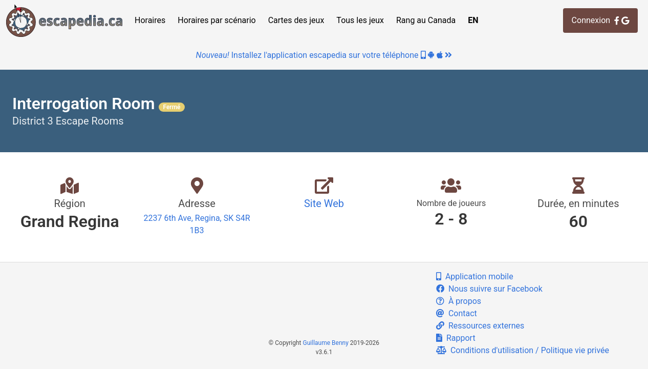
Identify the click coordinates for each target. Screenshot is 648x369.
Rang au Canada (426, 20)
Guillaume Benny (326, 342)
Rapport (456, 338)
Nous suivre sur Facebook (489, 289)
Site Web (324, 203)
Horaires (150, 20)
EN (473, 20)
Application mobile (474, 276)
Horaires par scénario (216, 20)
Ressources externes (480, 326)
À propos (458, 301)
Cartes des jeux (296, 20)
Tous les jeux (360, 20)
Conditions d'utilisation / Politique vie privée (522, 350)
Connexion (600, 20)
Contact (456, 313)
